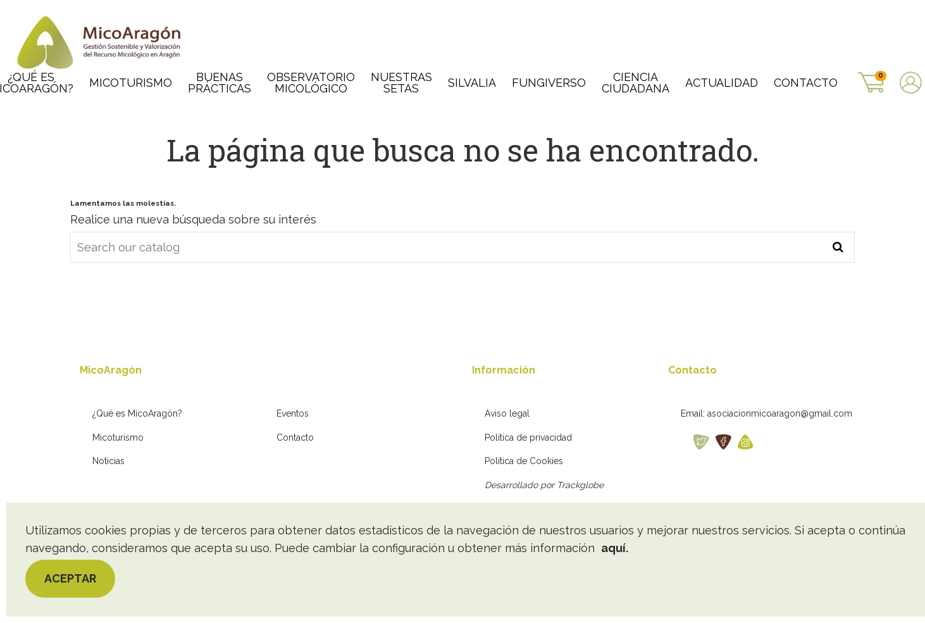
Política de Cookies (524, 461)
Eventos (292, 413)
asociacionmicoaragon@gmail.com (779, 413)
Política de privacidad (528, 437)
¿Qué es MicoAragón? (137, 413)
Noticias (108, 461)
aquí (613, 548)
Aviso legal (507, 413)
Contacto (295, 437)
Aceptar (70, 578)
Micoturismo (118, 437)
